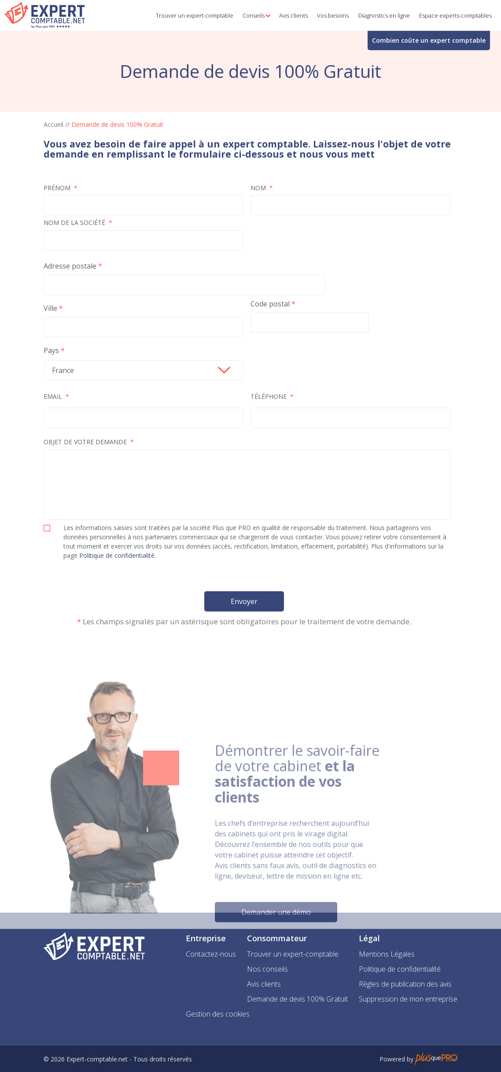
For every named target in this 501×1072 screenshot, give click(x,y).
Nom (261, 188)
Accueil (53, 124)
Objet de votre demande (89, 442)
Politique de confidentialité (117, 556)
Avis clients (264, 984)
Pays (51, 351)
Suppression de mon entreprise (408, 999)
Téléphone (272, 397)
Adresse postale (70, 266)
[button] (254, 15)
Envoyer (244, 602)
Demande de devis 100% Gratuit (297, 999)
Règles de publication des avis (405, 984)
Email (56, 397)
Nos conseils (267, 969)
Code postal (270, 304)
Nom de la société (78, 223)
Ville (50, 308)
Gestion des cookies (218, 1014)
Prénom (60, 188)
